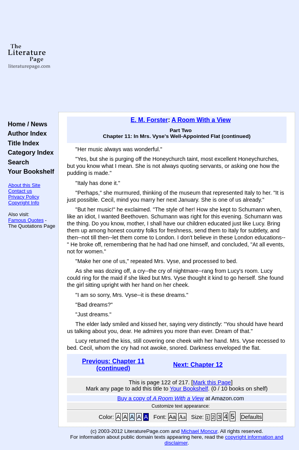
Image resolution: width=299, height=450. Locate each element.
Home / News (25, 123)
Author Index (25, 133)
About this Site (24, 185)
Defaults (251, 417)
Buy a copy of (160, 398)
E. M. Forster (149, 120)
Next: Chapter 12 (198, 364)
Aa (172, 417)
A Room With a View (200, 120)
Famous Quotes (26, 220)
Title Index (21, 143)
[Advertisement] (177, 56)
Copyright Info (23, 203)
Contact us (20, 191)
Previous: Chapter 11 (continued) (113, 365)
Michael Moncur (199, 431)
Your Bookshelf (29, 171)
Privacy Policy (23, 197)
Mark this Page (212, 382)
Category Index (29, 152)
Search (16, 162)
